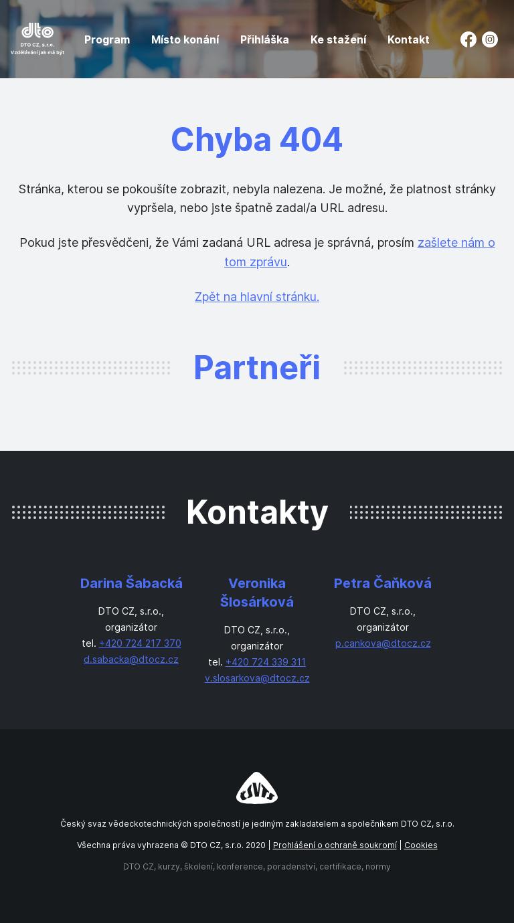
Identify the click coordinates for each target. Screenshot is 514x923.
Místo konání (185, 39)
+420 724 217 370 (140, 643)
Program (107, 39)
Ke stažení (338, 39)
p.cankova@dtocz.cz (383, 643)
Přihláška (264, 39)
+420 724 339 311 (266, 662)
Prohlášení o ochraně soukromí (335, 845)
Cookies (421, 845)
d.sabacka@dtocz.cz (131, 659)
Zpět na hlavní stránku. (257, 297)
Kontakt (409, 39)
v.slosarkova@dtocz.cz (257, 678)
